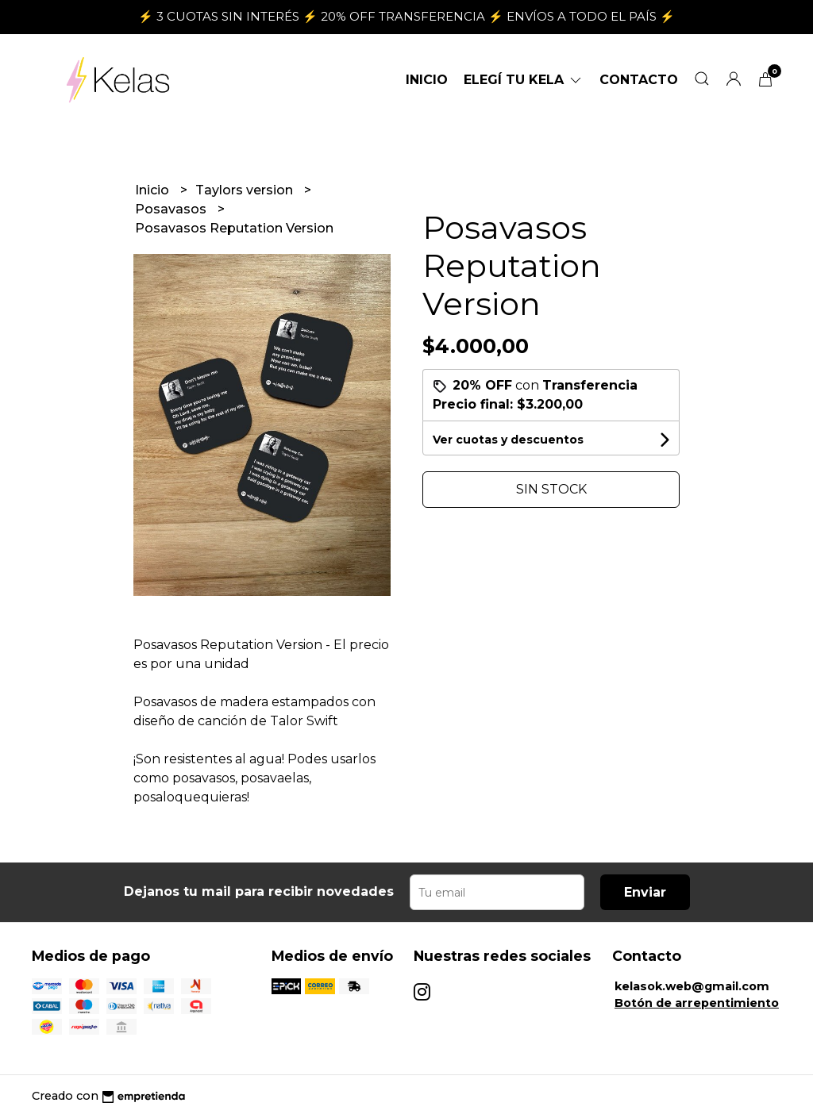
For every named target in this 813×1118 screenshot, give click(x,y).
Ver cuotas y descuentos (508, 439)
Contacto (638, 79)
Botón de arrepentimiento (697, 1003)
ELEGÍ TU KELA (524, 79)
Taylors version (245, 190)
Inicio (427, 79)
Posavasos (172, 209)
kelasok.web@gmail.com (692, 986)
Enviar (645, 892)
